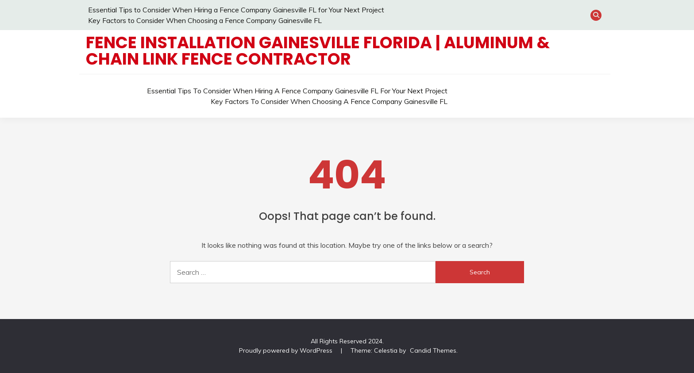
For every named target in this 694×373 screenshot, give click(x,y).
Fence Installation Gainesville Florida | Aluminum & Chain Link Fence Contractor (318, 50)
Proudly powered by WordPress (286, 350)
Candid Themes (433, 350)
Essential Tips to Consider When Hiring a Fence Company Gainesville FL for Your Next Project (236, 9)
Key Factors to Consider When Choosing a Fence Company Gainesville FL (205, 20)
